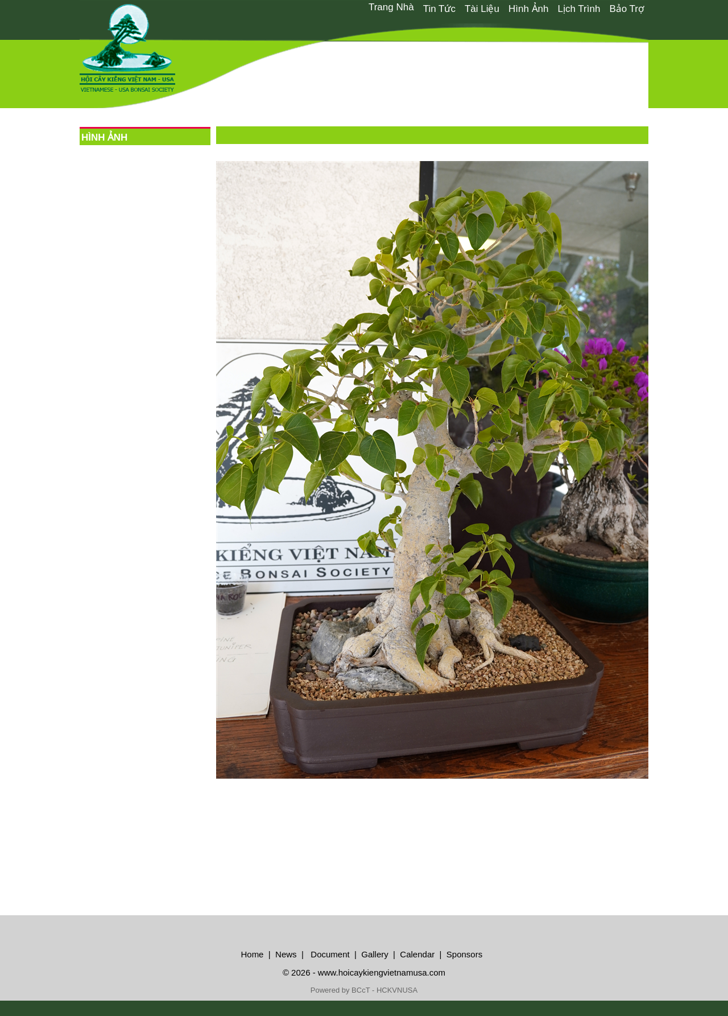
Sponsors (464, 954)
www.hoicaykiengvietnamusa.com (381, 972)
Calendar (417, 954)
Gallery (374, 954)
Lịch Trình (579, 8)
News (285, 954)
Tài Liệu (482, 8)
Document (329, 954)
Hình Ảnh (528, 8)
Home (252, 954)
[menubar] (506, 8)
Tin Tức (439, 8)
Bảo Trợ (626, 8)
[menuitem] (391, 7)
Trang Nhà (391, 7)
